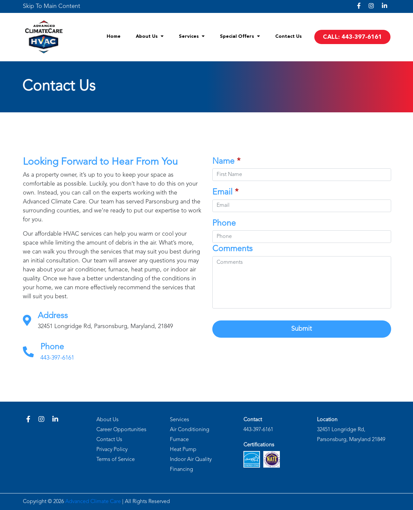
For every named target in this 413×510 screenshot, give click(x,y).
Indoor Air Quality (191, 459)
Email (226, 192)
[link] (51, 6)
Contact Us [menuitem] (288, 36)
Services (179, 420)
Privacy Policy (112, 449)
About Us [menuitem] (150, 36)
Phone (225, 223)
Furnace (179, 439)
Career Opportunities (121, 429)
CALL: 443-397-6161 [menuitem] (352, 37)
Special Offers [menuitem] (240, 36)
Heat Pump (183, 449)
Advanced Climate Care (93, 501)
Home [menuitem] (114, 36)
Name (227, 161)
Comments (233, 249)
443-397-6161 (57, 359)
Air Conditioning (189, 429)
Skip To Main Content (51, 6)
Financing (181, 469)
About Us (107, 420)
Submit (302, 329)
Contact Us (109, 439)
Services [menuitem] (192, 36)
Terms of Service (115, 459)
